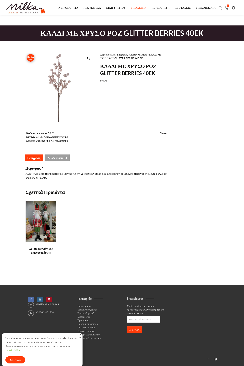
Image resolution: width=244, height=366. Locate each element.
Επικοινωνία (206, 7)
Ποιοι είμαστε (84, 306)
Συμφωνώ (15, 359)
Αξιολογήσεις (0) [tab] (57, 157)
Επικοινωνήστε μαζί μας (89, 338)
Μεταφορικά (84, 316)
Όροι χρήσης (84, 320)
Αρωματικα (92, 7)
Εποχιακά (122, 54)
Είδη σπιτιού (116, 7)
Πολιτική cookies (86, 327)
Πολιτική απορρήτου (88, 323)
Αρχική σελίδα (107, 54)
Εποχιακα (138, 7)
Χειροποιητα (68, 7)
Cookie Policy (12, 350)
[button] (89, 58)
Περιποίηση (161, 7)
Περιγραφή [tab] (33, 157)
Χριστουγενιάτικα (138, 54)
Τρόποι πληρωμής (86, 313)
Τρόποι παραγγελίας (87, 309)
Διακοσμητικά (43, 140)
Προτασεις (183, 7)
